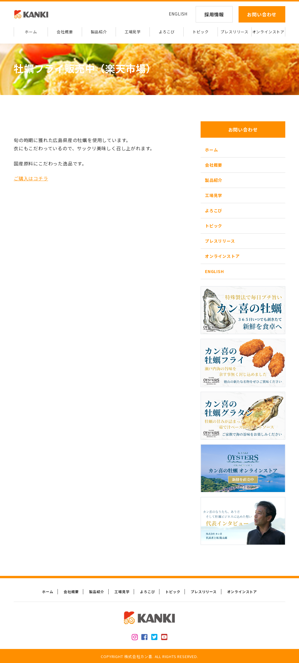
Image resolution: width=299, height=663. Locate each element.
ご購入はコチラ (31, 178)
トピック (200, 31)
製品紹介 (99, 31)
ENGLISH (178, 14)
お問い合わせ (262, 14)
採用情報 (214, 14)
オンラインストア (268, 31)
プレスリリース (234, 31)
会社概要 (65, 31)
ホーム (31, 31)
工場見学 (133, 31)
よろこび (167, 31)
